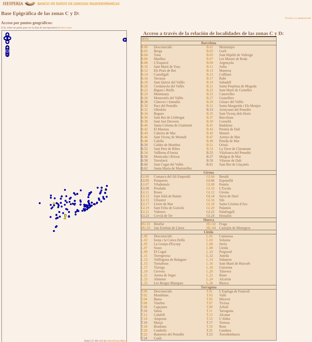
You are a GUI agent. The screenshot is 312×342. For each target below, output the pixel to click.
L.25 (144, 283)
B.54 (144, 152)
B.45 (209, 133)
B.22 (144, 90)
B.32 (144, 109)
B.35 (209, 113)
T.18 (144, 326)
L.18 (209, 267)
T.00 (144, 291)
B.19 (209, 82)
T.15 (209, 318)
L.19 (144, 271)
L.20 (209, 271)
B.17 (209, 78)
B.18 (144, 82)
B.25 (209, 94)
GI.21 (145, 212)
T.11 (209, 311)
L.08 (209, 248)
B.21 (209, 86)
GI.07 (145, 184)
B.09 (209, 63)
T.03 (209, 295)
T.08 (144, 307)
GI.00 (145, 176)
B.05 (209, 55)
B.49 (209, 141)
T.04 (144, 299)
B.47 (209, 137)
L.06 (209, 244)
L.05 (144, 244)
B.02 (144, 51)
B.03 (209, 51)
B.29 (209, 102)
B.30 (144, 106)
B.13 (209, 70)
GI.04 (210, 176)
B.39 (209, 121)
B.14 (144, 74)
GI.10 (210, 188)
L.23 (144, 279)
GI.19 (145, 208)
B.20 (144, 86)
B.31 (209, 106)
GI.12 (210, 192)
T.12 (144, 315)
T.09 (209, 307)
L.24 (209, 279)
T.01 (209, 291)
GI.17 (145, 204)
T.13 (209, 315)
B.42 (144, 129)
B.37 (209, 117)
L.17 (144, 267)
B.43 (209, 129)
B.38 (144, 121)
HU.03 (145, 228)
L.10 (209, 252)
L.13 (144, 259)
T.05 (209, 299)
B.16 (144, 78)
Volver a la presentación (298, 18)
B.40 (144, 125)
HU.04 (211, 228)
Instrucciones (65, 27)
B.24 (144, 94)
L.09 (144, 252)
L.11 (144, 255)
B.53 (209, 149)
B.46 (144, 137)
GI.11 (145, 192)
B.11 (209, 66)
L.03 (209, 240)
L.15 (144, 263)
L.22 (209, 275)
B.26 (144, 98)
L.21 (144, 275)
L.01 (209, 236)
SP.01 (145, 39)
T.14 (144, 318)
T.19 (209, 326)
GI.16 (210, 200)
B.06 (144, 59)
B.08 (144, 63)
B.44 (144, 133)
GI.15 (145, 200)
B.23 (209, 90)
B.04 (144, 55)
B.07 (209, 59)
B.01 (209, 47)
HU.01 (145, 224)
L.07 (144, 248)
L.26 (209, 283)
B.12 (144, 70)
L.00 (144, 236)
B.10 (144, 66)
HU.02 (211, 224)
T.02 (144, 295)
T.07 (209, 303)
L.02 (144, 240)
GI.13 (145, 196)
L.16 (209, 263)
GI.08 (210, 184)
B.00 (144, 47)
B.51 (209, 145)
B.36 (144, 117)
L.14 (209, 259)
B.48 (144, 141)
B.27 (209, 98)
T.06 (144, 303)
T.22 (144, 334)
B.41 (209, 125)
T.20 (144, 330)
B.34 (144, 113)
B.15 (209, 74)
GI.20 (210, 208)
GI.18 (210, 204)
